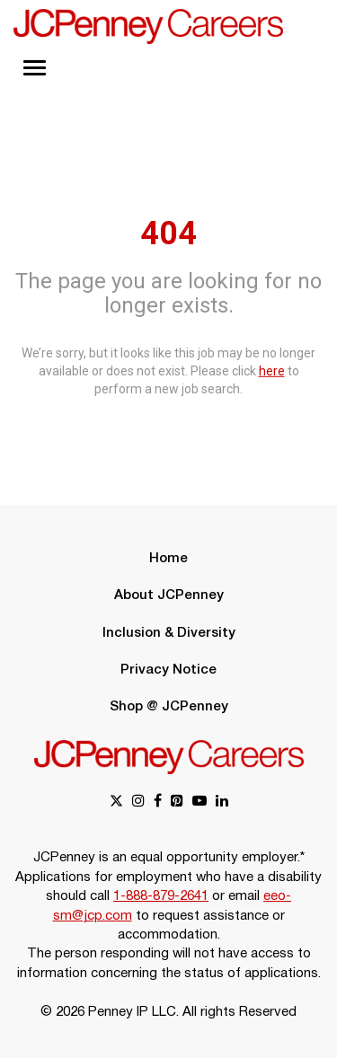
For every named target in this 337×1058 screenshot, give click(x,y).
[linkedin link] (222, 802)
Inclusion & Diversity (168, 633)
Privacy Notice (168, 670)
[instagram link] (138, 802)
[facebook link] (157, 802)
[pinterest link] (177, 802)
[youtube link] (199, 802)
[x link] (116, 802)
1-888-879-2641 (160, 896)
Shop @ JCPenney (169, 707)
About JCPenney (169, 595)
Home (168, 558)
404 (168, 232)
